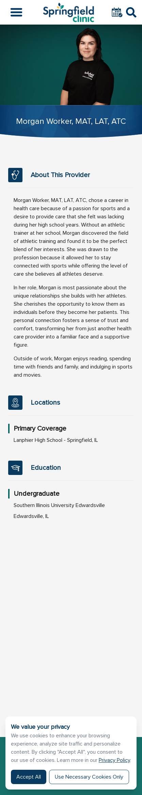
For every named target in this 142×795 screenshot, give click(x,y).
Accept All (28, 777)
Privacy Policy (114, 760)
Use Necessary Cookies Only (89, 777)
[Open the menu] (16, 12)
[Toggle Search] (131, 12)
